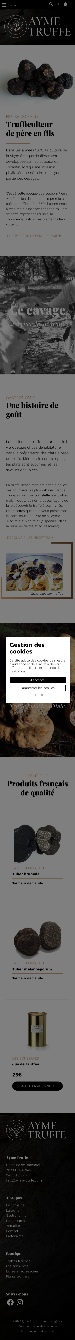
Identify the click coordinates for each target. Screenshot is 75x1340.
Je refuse (38, 695)
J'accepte (37, 680)
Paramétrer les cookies (37, 688)
